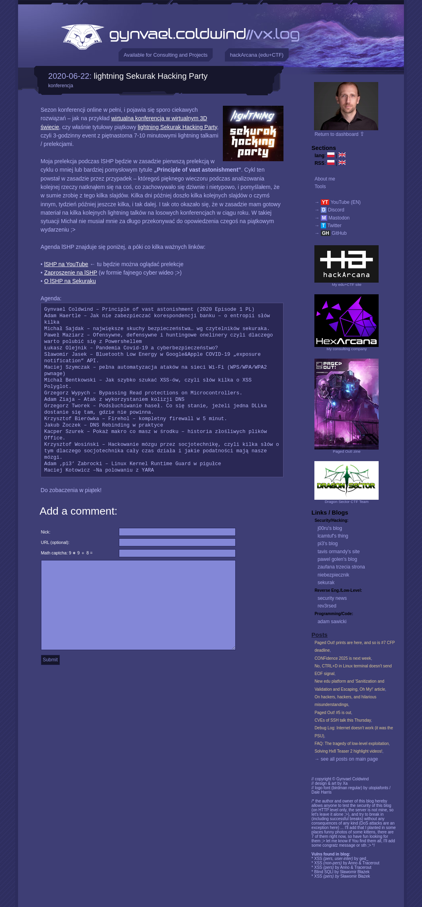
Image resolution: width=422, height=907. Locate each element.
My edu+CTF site (346, 284)
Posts (320, 635)
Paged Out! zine (347, 451)
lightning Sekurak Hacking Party (151, 76)
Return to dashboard (339, 134)
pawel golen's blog (337, 559)
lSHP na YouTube (66, 264)
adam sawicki (332, 621)
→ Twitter (327, 225)
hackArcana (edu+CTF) (256, 55)
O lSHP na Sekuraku (70, 281)
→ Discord (329, 210)
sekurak (326, 582)
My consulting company (346, 349)
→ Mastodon (331, 218)
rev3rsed (327, 606)
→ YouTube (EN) (337, 202)
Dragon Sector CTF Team (347, 501)
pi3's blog (328, 543)
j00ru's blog (330, 528)
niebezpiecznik (333, 575)
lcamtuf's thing (333, 536)
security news (332, 598)
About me (324, 179)
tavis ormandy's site (339, 551)
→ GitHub (330, 233)
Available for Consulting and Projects (166, 55)
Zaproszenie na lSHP (70, 272)
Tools (320, 186)
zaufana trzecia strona (341, 567)
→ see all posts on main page (346, 759)
